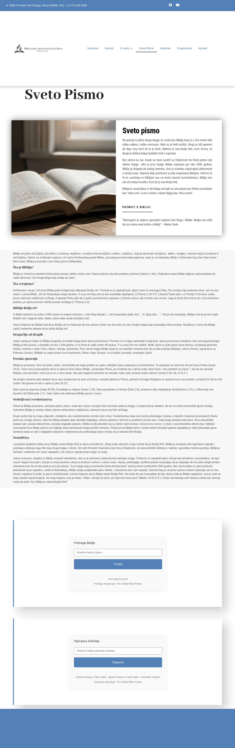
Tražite (118, 613)
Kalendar (165, 48)
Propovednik (184, 48)
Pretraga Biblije (84, 592)
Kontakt (202, 48)
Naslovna (92, 48)
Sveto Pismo (146, 48)
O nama (126, 48)
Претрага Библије (87, 690)
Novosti (109, 48)
